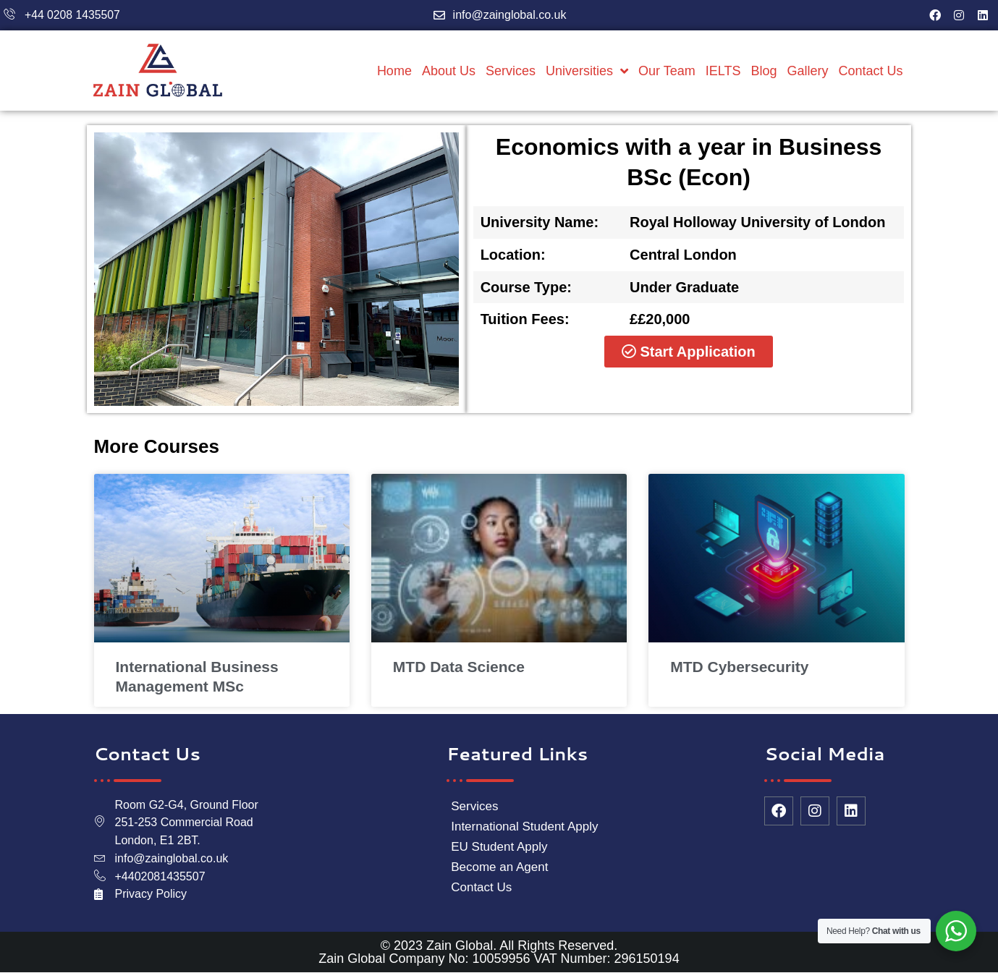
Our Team (666, 71)
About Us (448, 71)
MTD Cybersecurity (739, 666)
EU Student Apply (499, 847)
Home (394, 71)
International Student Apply (524, 826)
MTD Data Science (459, 666)
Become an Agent (499, 867)
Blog (763, 71)
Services (511, 71)
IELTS (723, 71)
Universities (587, 71)
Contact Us (870, 71)
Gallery (807, 71)
